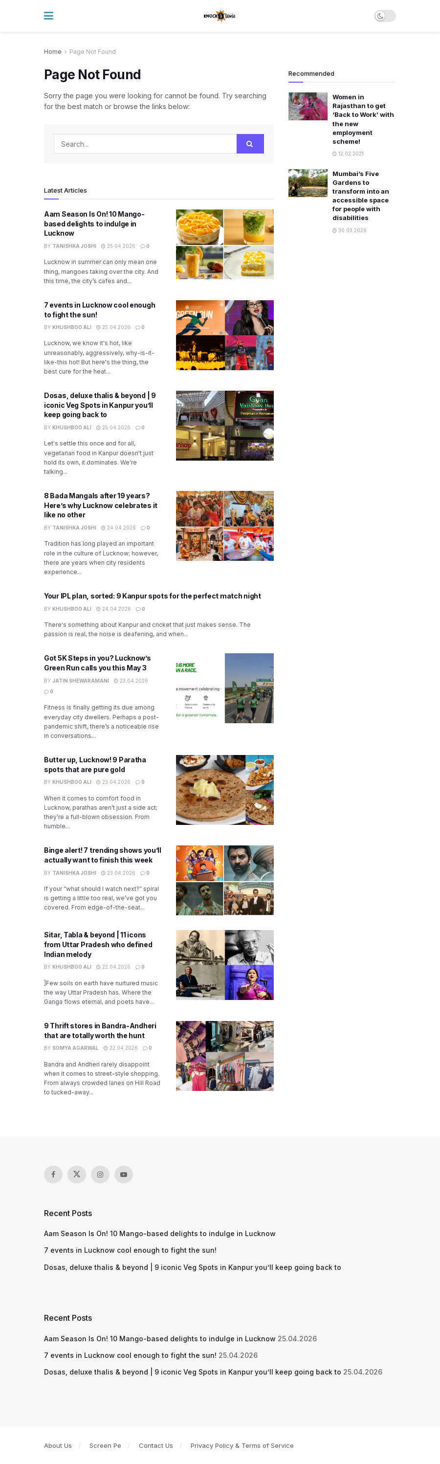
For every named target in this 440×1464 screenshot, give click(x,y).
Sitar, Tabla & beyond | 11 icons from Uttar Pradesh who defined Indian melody (98, 944)
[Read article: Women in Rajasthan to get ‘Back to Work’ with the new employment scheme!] (308, 106)
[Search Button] (250, 144)
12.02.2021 (348, 153)
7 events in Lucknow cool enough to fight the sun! (130, 1250)
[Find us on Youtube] (123, 1174)
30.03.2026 (349, 230)
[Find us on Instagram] (100, 1174)
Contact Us (156, 1445)
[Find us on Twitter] (76, 1174)
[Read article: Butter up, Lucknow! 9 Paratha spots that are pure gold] (225, 790)
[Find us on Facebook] (53, 1174)
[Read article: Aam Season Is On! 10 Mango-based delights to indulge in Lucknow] (225, 244)
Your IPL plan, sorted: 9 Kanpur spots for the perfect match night (152, 596)
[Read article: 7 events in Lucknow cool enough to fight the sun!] (225, 335)
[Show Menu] (48, 16)
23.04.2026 (131, 681)
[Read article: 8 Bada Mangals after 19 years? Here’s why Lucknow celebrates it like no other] (225, 526)
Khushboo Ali (71, 327)
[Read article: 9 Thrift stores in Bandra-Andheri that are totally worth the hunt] (225, 1056)
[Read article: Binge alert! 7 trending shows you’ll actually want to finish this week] (225, 880)
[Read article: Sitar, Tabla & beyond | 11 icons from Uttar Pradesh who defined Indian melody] (225, 965)
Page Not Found (92, 51)
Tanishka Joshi (74, 246)
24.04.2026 (118, 528)
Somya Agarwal (75, 1048)
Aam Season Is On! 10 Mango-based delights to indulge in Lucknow (94, 223)
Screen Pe (105, 1445)
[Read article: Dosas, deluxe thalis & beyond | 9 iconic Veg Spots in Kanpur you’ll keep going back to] (225, 426)
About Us (58, 1445)
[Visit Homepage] (219, 16)
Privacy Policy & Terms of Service (242, 1445)
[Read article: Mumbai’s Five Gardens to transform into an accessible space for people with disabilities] (308, 183)
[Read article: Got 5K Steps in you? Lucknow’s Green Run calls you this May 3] (225, 688)
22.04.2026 (113, 967)
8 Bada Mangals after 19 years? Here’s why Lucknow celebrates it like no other (100, 505)
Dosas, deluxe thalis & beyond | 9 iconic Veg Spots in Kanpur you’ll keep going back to (100, 405)
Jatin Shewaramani (80, 681)
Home (53, 51)
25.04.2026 (118, 246)
